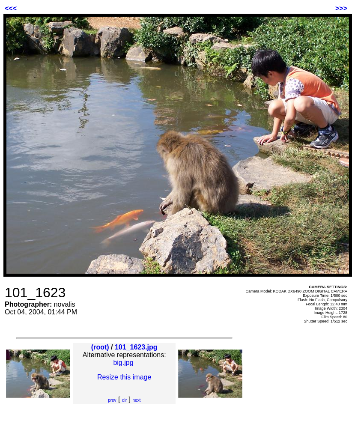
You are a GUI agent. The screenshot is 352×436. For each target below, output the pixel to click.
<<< (11, 8)
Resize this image (124, 377)
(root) (100, 347)
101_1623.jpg (136, 347)
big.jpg (123, 362)
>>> (341, 8)
